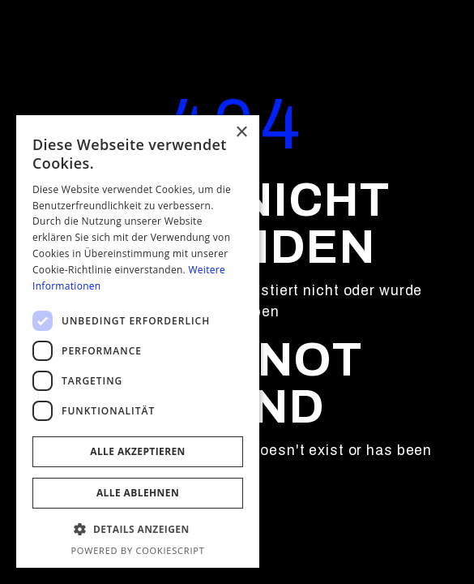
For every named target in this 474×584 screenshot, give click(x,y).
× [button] (241, 133)
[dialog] (137, 341)
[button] (137, 529)
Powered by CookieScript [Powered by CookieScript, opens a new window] (137, 550)
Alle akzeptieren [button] (138, 451)
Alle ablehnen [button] (137, 493)
